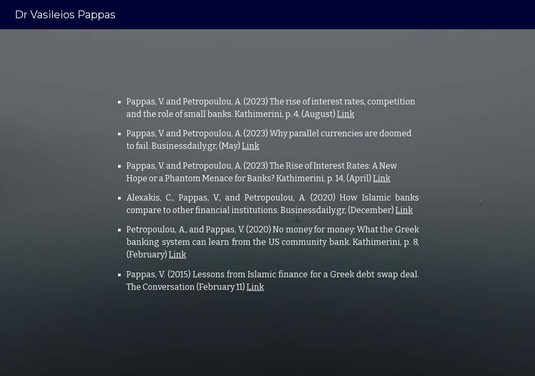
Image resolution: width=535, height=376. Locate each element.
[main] (267, 202)
